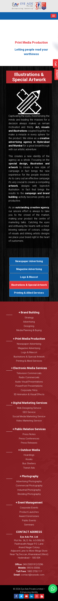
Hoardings (29, 455)
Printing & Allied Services (29, 292)
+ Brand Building (29, 312)
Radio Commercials (29, 377)
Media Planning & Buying (29, 330)
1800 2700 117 (34, 571)
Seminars (29, 524)
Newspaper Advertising (29, 261)
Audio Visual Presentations (29, 381)
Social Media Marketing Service (29, 416)
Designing (29, 326)
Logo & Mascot (29, 277)
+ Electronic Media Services (29, 368)
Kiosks (29, 459)
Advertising (29, 321)
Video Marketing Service (29, 420)
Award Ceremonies (29, 516)
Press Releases (29, 442)
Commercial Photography (29, 485)
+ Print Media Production (29, 338)
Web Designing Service (29, 408)
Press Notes (29, 434)
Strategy (29, 317)
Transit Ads (29, 467)
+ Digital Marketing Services (29, 402)
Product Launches (29, 512)
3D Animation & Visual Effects (29, 394)
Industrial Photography (29, 489)
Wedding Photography (29, 494)
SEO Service (29, 412)
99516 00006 (33, 567)
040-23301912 (30, 564)
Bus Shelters (29, 463)
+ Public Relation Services (29, 429)
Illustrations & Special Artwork (29, 284)
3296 (40, 564)
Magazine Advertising (29, 269)
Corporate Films (29, 390)
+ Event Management (29, 502)
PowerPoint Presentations (29, 385)
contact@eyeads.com (32, 574)
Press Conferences (29, 438)
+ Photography (29, 476)
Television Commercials (29, 373)
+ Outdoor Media (29, 450)
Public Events (29, 520)
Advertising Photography (29, 481)
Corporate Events (29, 507)
